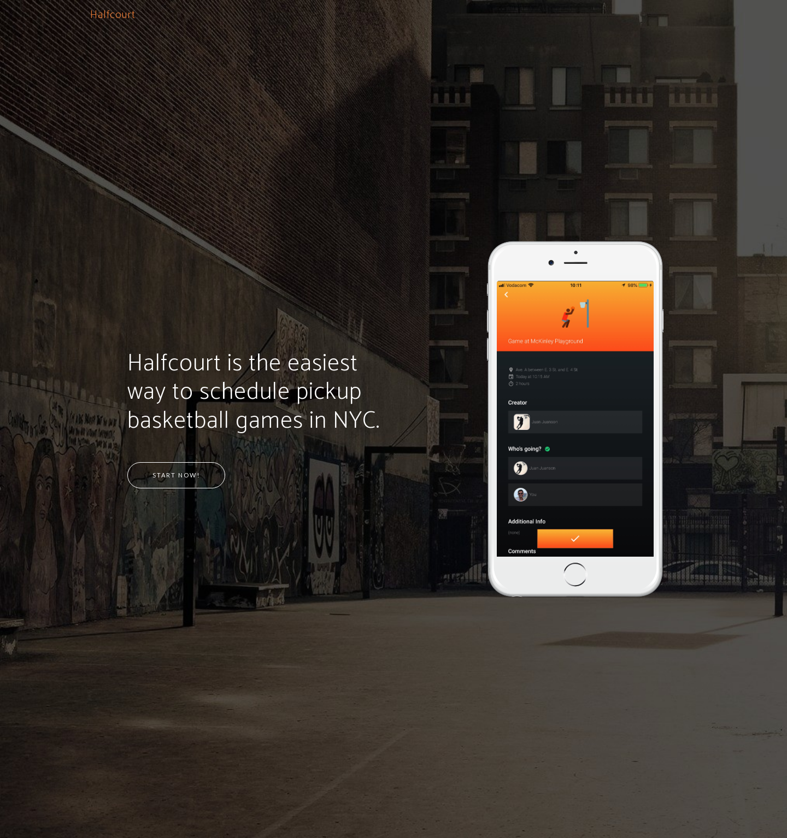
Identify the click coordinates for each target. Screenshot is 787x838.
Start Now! (176, 475)
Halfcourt (113, 15)
